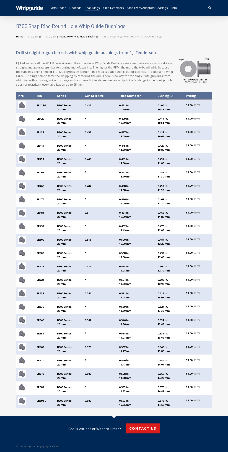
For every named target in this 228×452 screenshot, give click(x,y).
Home (19, 36)
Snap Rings (34, 36)
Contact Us (142, 428)
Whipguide (29, 8)
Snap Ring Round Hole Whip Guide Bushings (72, 36)
